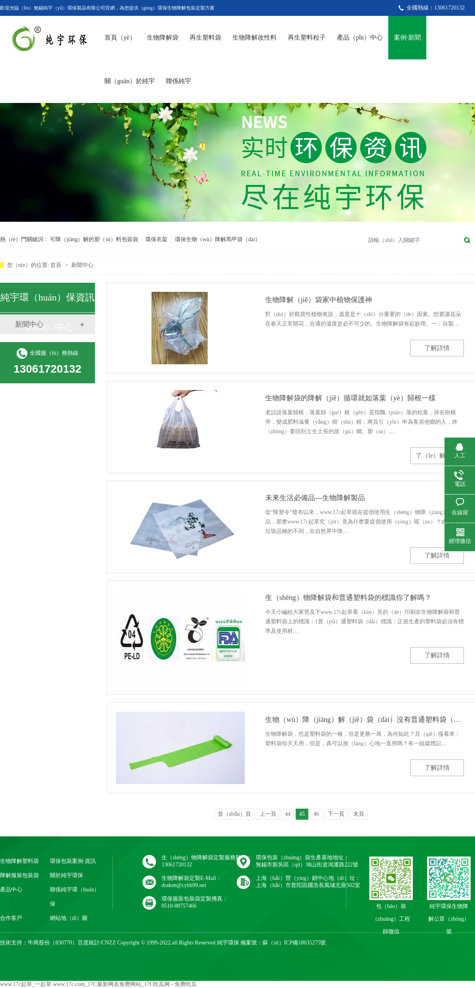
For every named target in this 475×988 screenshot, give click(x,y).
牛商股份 (39, 943)
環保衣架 (156, 239)
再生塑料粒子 (307, 37)
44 (288, 814)
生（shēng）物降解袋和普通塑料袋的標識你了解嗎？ (348, 598)
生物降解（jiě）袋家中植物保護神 (318, 300)
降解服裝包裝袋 (19, 875)
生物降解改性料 (254, 37)
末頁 (358, 814)
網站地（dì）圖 (68, 918)
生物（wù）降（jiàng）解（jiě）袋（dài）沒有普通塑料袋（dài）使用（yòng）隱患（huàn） (364, 719)
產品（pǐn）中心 (360, 37)
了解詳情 (437, 348)
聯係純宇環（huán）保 (74, 897)
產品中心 (11, 890)
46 (316, 814)
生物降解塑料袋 (19, 861)
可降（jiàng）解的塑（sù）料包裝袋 (94, 239)
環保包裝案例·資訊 (73, 861)
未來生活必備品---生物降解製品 (315, 498)
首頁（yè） (120, 37)
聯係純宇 (178, 81)
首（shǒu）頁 (234, 814)
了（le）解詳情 (437, 455)
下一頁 (336, 814)
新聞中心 (82, 265)
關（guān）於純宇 (129, 81)
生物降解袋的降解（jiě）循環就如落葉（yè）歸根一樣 (350, 398)
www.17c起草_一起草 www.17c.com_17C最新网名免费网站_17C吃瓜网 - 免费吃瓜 (98, 984)
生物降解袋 (163, 37)
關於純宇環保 (66, 875)
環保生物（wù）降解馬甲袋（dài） (217, 239)
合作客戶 (11, 918)
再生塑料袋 (205, 37)
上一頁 (268, 814)
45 (302, 814)
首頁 (56, 265)
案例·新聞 (407, 37)
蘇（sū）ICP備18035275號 (294, 943)
